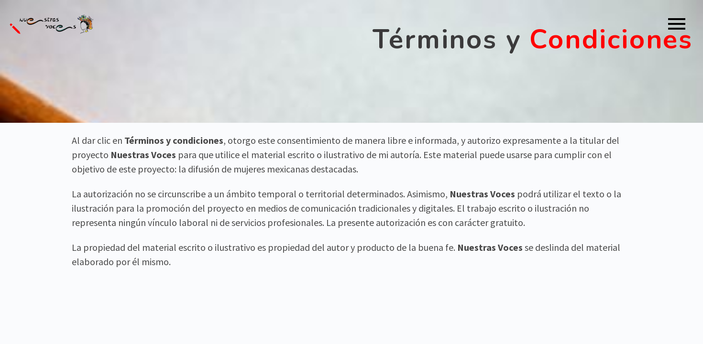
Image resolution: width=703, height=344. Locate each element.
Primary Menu (676, 24)
